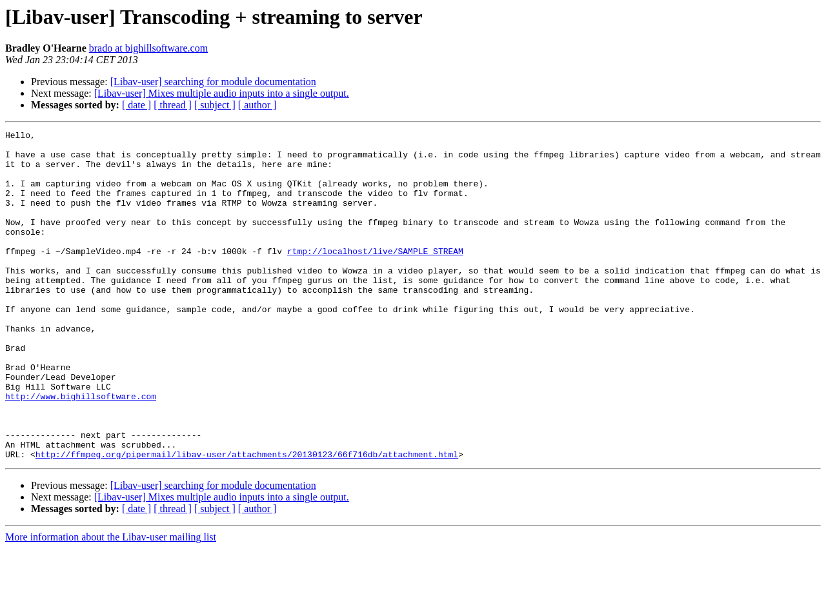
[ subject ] (215, 104)
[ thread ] (173, 104)
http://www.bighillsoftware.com (80, 450)
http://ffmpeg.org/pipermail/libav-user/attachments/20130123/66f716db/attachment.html (246, 520)
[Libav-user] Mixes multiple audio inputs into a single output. (221, 93)
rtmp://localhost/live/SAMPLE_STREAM (375, 276)
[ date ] (136, 104)
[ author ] (257, 104)
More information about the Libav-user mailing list (110, 602)
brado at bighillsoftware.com (148, 48)
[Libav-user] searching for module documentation (213, 81)
